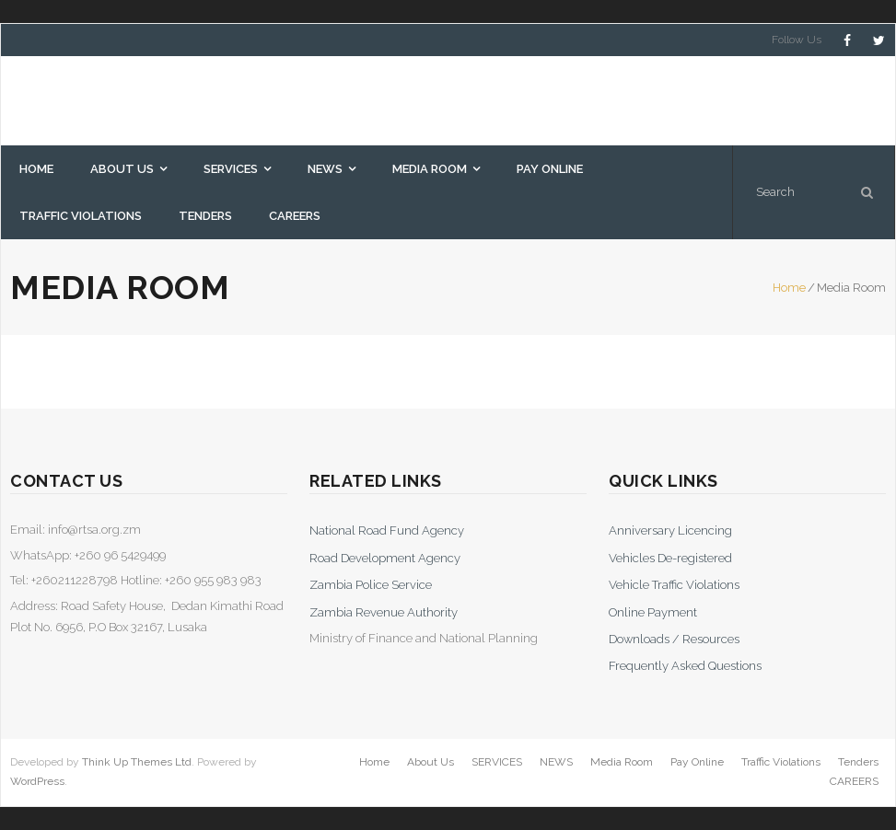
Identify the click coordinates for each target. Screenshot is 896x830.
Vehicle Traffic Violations (674, 585)
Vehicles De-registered (670, 558)
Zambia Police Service (370, 585)
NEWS (556, 761)
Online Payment (653, 612)
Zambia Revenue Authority (383, 612)
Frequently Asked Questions (685, 666)
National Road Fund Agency (386, 530)
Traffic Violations (780, 761)
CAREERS (854, 781)
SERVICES (496, 761)
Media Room (621, 761)
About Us (430, 761)
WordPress (37, 781)
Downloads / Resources (674, 639)
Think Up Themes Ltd (137, 761)
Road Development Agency (384, 558)
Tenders (858, 761)
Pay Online (697, 761)
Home (789, 287)
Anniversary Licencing (670, 530)
